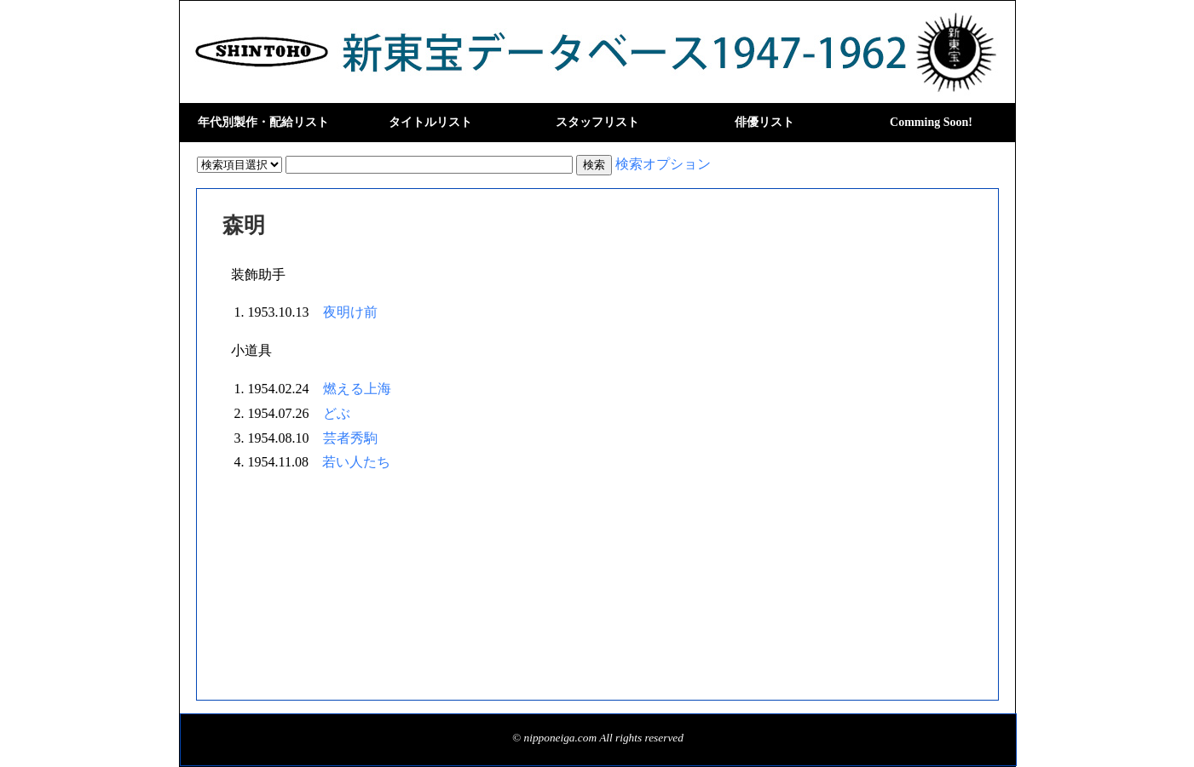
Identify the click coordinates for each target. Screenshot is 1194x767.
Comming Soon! (931, 122)
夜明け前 (350, 312)
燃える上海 (357, 388)
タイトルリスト (430, 122)
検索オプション (663, 164)
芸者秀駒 (350, 438)
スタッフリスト (597, 122)
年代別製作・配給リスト (263, 122)
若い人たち (356, 462)
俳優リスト (764, 122)
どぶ (336, 413)
